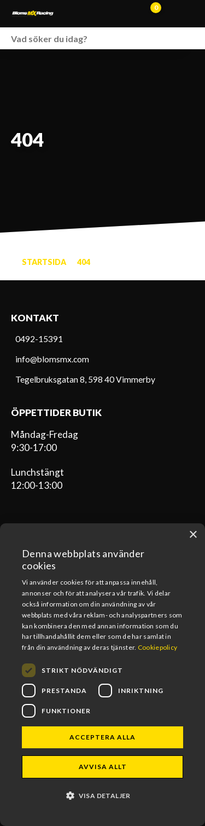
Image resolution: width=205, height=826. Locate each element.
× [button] (193, 535)
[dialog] (102, 674)
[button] (102, 795)
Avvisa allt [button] (103, 767)
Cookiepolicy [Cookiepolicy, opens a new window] (158, 647)
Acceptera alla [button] (102, 737)
